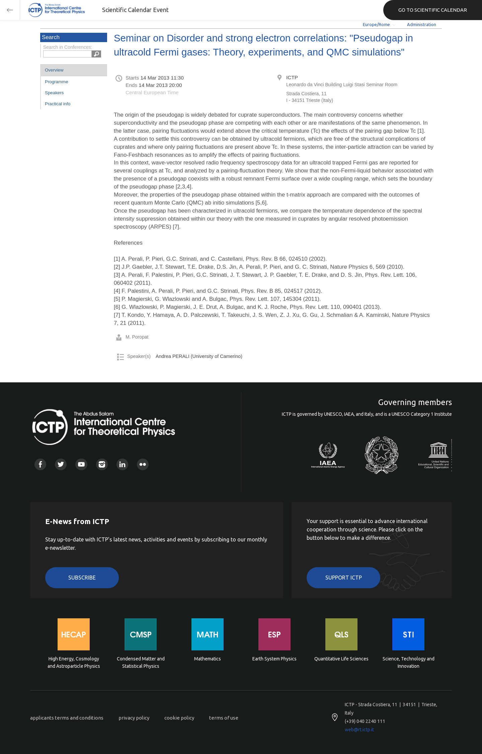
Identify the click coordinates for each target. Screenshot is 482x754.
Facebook (40, 464)
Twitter (61, 464)
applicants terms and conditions (66, 718)
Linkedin (122, 464)
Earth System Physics (274, 658)
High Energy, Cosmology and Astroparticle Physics (74, 662)
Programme (56, 81)
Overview (54, 70)
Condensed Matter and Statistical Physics (141, 662)
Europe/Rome (376, 24)
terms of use (223, 718)
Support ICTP (343, 578)
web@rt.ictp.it (359, 729)
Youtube (81, 464)
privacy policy (133, 718)
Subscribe (82, 578)
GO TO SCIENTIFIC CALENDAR (432, 10)
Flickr (143, 464)
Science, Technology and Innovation (408, 662)
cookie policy (179, 718)
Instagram (102, 464)
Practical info (57, 103)
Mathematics (207, 658)
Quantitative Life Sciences (341, 658)
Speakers (54, 92)
